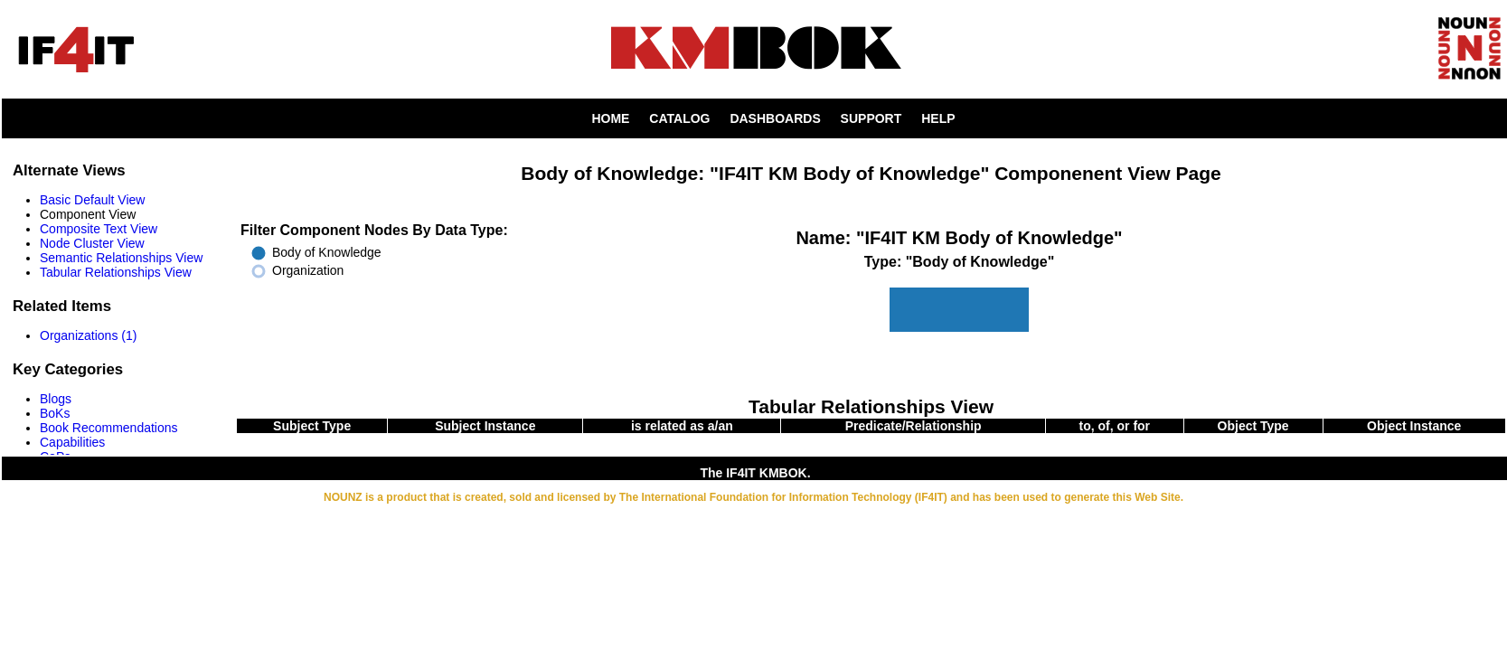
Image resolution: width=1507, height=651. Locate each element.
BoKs (55, 413)
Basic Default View (92, 200)
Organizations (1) (88, 335)
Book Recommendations (109, 427)
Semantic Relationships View (121, 257)
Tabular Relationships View (116, 272)
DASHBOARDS (775, 118)
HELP (938, 118)
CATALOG (679, 118)
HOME (610, 118)
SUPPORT (871, 118)
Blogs (55, 399)
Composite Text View (98, 229)
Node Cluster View (92, 243)
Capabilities (72, 442)
